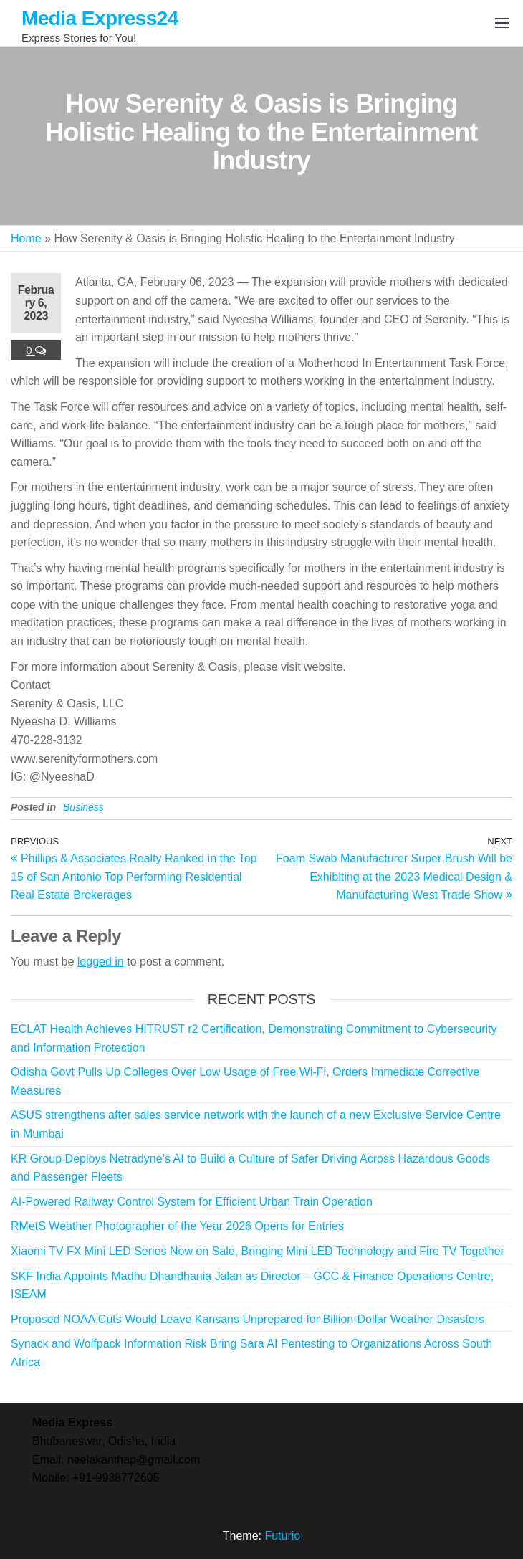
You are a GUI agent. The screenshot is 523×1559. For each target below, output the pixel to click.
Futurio (282, 1536)
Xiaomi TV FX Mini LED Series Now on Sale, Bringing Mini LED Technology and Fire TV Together (257, 1251)
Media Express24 (99, 18)
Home (26, 238)
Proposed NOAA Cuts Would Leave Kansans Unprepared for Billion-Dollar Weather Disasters (247, 1319)
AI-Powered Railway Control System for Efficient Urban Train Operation (192, 1202)
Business (83, 807)
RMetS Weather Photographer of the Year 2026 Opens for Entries (177, 1226)
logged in (100, 961)
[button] (502, 23)
